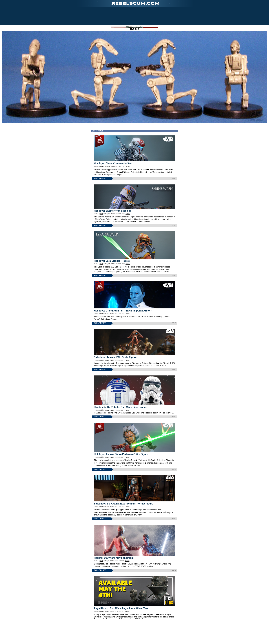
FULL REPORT (100, 178)
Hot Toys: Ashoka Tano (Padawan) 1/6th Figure (121, 454)
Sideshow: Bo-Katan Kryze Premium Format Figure (123, 503)
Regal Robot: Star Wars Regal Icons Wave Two (121, 608)
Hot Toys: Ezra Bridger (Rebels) (112, 261)
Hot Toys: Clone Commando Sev (113, 163)
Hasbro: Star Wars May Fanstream (114, 558)
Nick (101, 166)
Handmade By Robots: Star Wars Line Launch (120, 407)
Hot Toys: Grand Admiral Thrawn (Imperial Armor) (122, 310)
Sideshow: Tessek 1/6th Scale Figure (115, 357)
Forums (127, 166)
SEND (174, 178)
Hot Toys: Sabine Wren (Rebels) (112, 210)
